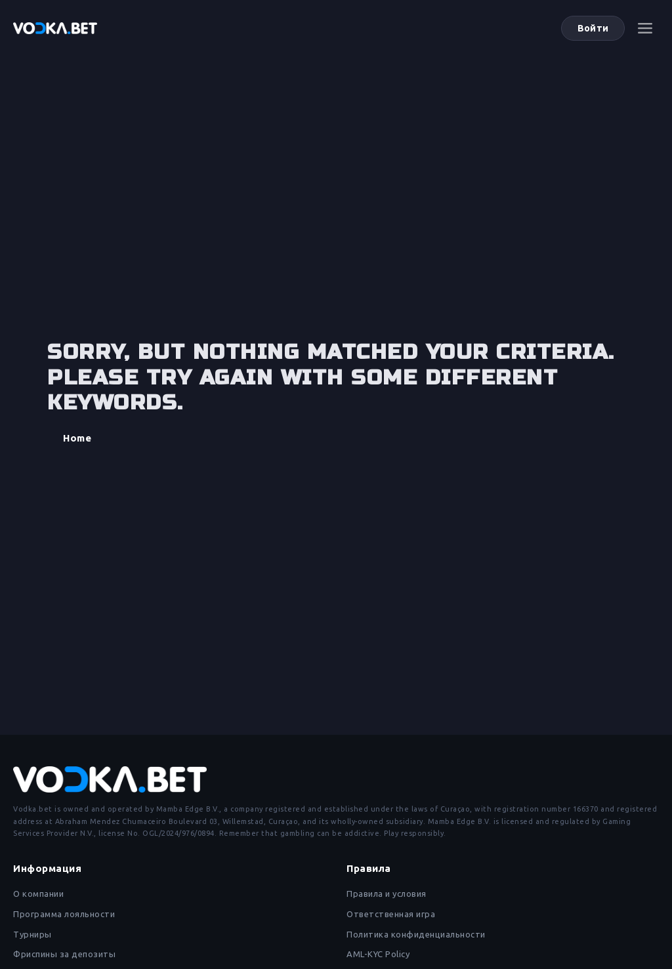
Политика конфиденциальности (416, 934)
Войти (593, 28)
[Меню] (645, 28)
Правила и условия (386, 893)
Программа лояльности (64, 913)
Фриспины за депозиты (64, 954)
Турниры (32, 934)
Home (77, 437)
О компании (38, 893)
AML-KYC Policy (378, 954)
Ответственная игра (390, 913)
